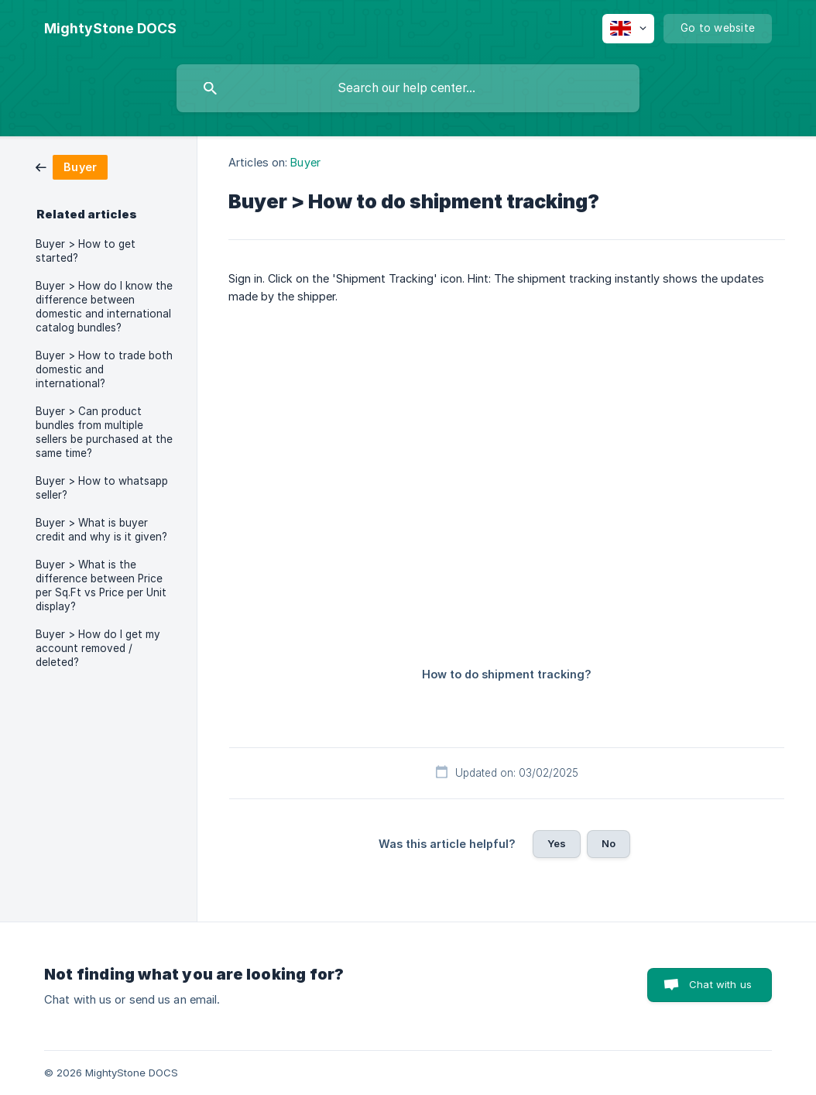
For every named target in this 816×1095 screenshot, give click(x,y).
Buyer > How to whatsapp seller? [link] (102, 488)
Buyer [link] (305, 162)
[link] (72, 166)
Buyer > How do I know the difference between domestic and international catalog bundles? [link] (104, 307)
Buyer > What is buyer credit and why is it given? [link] (101, 530)
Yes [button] (556, 843)
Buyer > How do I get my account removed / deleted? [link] (98, 648)
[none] (110, 28)
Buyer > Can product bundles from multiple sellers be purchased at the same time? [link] (104, 432)
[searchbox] (408, 88)
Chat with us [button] (720, 984)
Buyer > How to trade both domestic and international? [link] (104, 369)
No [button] (608, 843)
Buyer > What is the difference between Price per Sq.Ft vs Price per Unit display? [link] (101, 585)
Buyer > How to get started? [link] (85, 251)
